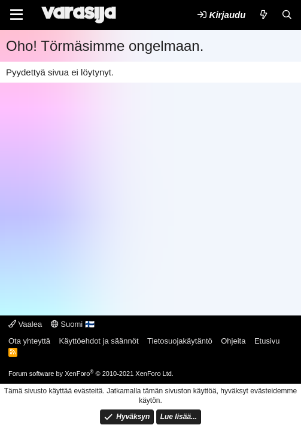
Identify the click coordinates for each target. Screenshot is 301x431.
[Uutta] (263, 15)
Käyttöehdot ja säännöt (99, 340)
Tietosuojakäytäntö (179, 340)
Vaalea (25, 324)
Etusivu (267, 340)
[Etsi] (287, 15)
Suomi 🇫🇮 (73, 324)
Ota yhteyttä (29, 340)
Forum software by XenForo (91, 373)
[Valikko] (16, 15)
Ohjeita (233, 340)
